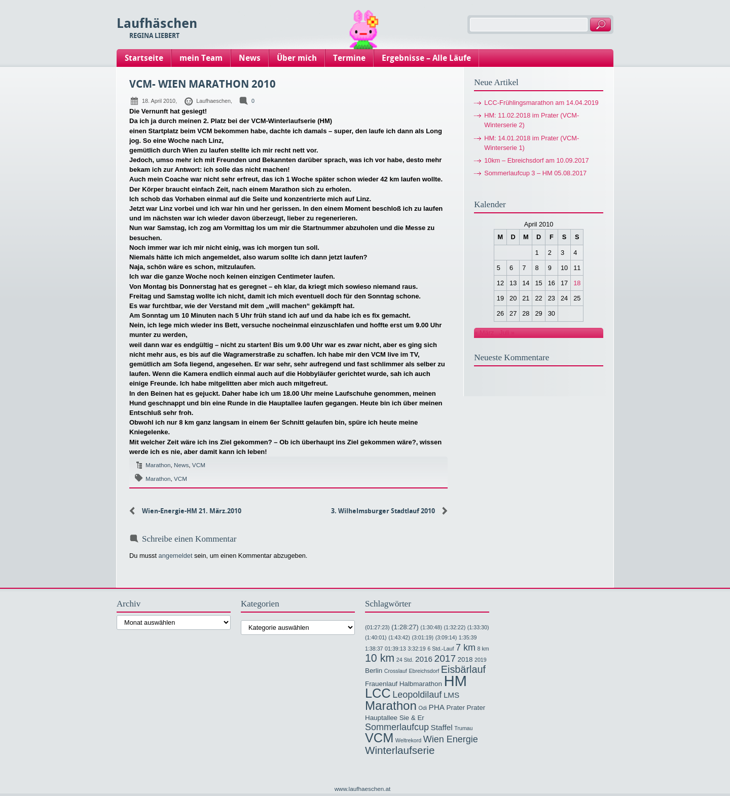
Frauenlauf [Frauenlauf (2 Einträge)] (381, 684)
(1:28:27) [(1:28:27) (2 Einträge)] (405, 627)
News (250, 58)
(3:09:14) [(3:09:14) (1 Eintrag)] (446, 637)
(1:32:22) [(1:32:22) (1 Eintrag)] (455, 627)
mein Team (201, 58)
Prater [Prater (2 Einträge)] (456, 707)
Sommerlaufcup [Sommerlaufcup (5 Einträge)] (397, 727)
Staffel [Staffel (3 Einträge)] (442, 727)
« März (484, 332)
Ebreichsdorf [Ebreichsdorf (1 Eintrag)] (424, 671)
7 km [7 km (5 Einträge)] (466, 647)
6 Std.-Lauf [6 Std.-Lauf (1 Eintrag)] (440, 649)
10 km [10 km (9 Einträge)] (379, 658)
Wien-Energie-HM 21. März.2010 (191, 511)
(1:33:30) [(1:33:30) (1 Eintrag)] (478, 627)
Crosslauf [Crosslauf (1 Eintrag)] (395, 671)
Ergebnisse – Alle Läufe (426, 58)
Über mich (297, 58)
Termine (349, 58)
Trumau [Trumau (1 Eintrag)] (463, 728)
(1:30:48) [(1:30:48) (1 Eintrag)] (431, 627)
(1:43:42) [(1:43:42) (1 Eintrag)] (399, 637)
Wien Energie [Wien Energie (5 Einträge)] (450, 739)
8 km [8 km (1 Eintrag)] (483, 649)
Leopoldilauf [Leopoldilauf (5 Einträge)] (417, 695)
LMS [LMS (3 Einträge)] (451, 695)
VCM (198, 465)
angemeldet (176, 555)
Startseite (144, 58)
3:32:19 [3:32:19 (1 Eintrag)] (417, 649)
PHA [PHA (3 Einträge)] (437, 707)
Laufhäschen (157, 23)
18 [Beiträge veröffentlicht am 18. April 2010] (576, 283)
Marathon (158, 465)
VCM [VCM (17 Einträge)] (379, 738)
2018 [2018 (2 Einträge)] (465, 659)
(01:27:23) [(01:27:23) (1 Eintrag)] (377, 627)
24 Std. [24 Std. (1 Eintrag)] (405, 660)
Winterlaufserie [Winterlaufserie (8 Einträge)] (399, 750)
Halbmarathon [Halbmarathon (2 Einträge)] (420, 684)
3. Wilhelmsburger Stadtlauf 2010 (383, 511)
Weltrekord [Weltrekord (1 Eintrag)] (408, 740)
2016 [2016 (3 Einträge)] (423, 659)
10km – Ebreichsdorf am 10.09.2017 (536, 160)
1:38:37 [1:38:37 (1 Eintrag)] (374, 649)
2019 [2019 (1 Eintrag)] (480, 660)
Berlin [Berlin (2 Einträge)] (373, 670)
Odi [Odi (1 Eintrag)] (422, 708)
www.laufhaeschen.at (363, 788)
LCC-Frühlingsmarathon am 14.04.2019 (541, 102)
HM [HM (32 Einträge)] (455, 680)
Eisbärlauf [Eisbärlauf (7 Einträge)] (463, 669)
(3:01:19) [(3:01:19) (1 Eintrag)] (422, 637)
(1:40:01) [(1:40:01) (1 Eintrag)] (376, 637)
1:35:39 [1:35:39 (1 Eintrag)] (468, 637)
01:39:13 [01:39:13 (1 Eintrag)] (395, 649)
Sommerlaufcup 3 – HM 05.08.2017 (535, 173)
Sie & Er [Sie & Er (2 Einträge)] (411, 718)
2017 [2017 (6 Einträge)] (445, 658)
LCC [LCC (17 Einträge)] (378, 693)
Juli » (507, 332)
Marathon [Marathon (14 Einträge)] (391, 705)
